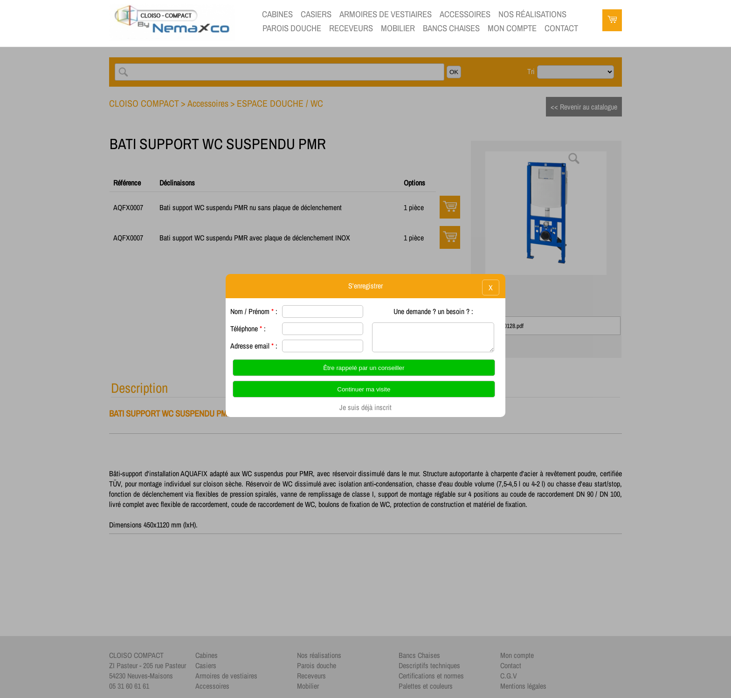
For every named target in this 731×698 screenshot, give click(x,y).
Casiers (316, 14)
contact (561, 28)
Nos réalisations (532, 14)
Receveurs (351, 28)
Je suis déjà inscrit (365, 407)
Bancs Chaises (451, 28)
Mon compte (512, 28)
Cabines (277, 14)
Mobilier (398, 28)
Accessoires (465, 14)
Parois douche (291, 28)
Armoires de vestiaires (385, 14)
